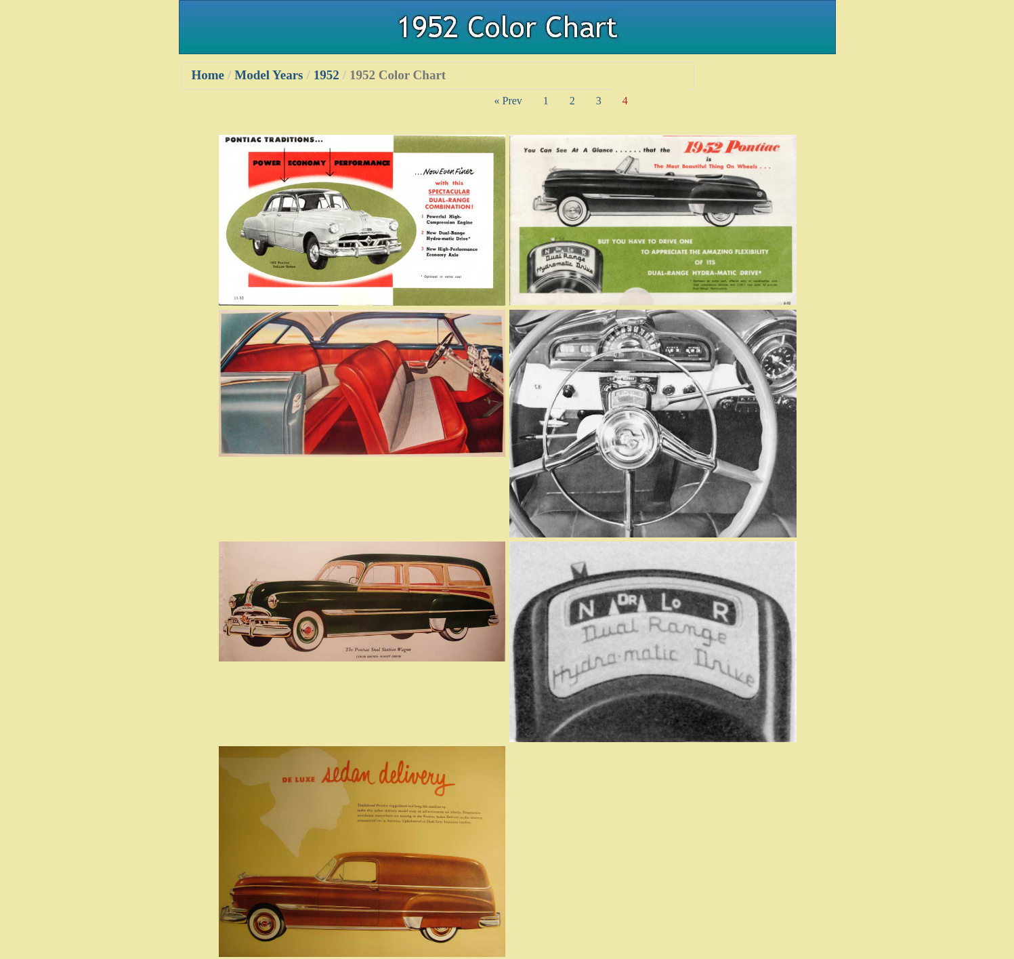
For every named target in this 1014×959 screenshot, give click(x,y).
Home (208, 75)
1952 (326, 75)
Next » (663, 100)
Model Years (268, 75)
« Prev (508, 100)
